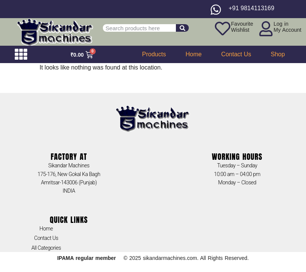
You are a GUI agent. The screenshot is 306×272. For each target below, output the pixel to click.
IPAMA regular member (86, 258)
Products (154, 54)
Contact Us (236, 54)
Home (193, 54)
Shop (278, 54)
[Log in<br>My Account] (265, 28)
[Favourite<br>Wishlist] (222, 28)
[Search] (182, 28)
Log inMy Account (287, 26)
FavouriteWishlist (242, 26)
